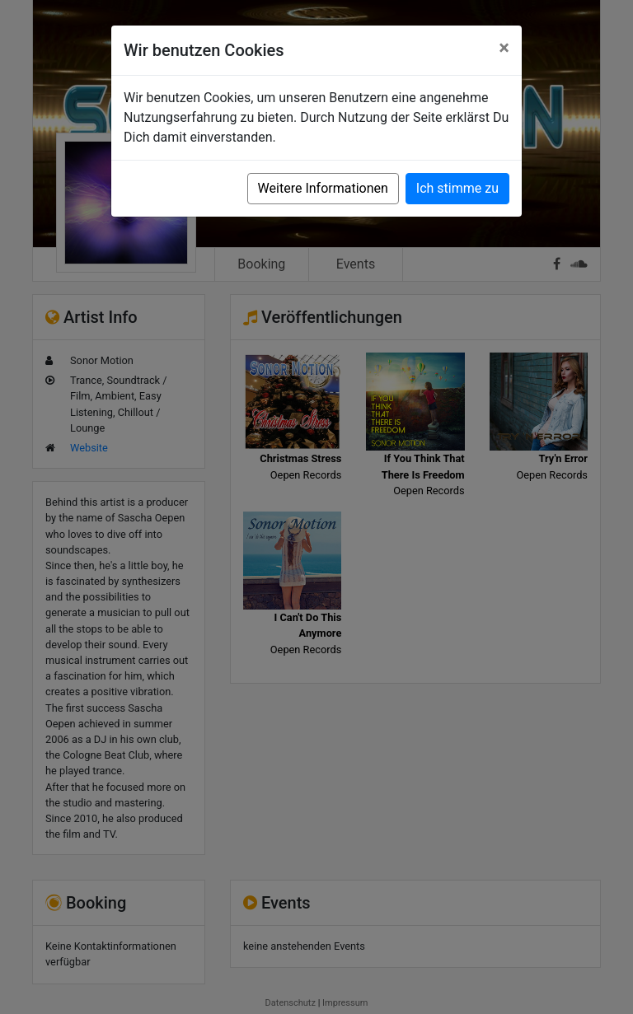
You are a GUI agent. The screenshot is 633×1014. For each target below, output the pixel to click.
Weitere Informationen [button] (323, 188)
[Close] (504, 48)
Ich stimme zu (457, 188)
